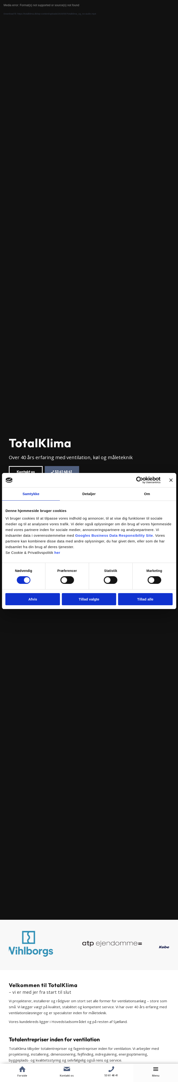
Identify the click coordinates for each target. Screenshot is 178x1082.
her (57, 553)
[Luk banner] (171, 480)
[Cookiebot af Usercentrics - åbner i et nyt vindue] (139, 480)
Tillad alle (145, 599)
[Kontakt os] (26, 471)
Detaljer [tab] (89, 494)
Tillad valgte (89, 599)
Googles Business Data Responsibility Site (114, 535)
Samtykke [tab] (30, 494)
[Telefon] (111, 1069)
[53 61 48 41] (62, 471)
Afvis (32, 599)
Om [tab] (147, 494)
